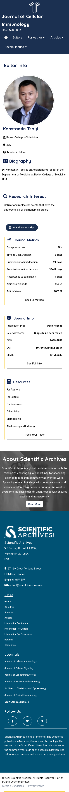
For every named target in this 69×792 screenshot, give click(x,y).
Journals (8, 612)
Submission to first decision (35, 262)
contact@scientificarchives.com (26, 585)
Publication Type (35, 326)
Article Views (35, 291)
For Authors (13, 389)
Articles (57, 37)
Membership (14, 418)
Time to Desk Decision (35, 255)
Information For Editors (16, 628)
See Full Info (34, 363)
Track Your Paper (34, 434)
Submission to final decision (35, 269)
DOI (35, 348)
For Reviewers (15, 404)
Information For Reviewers (18, 634)
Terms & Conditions (13, 786)
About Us (9, 607)
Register (8, 639)
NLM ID (35, 355)
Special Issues (16, 47)
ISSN (35, 340)
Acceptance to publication (35, 277)
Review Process (35, 333)
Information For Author (16, 623)
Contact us (10, 645)
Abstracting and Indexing (21, 426)
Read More (34, 504)
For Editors (13, 396)
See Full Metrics (34, 300)
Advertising (13, 411)
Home (7, 601)
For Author (36, 37)
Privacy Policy (36, 786)
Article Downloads (35, 284)
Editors (17, 37)
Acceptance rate (35, 247)
